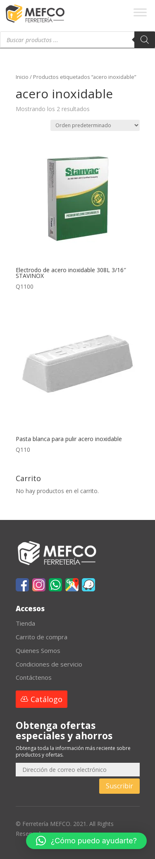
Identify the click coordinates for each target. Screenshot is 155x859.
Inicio (22, 77)
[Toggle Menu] (140, 12)
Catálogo (46, 699)
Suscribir (119, 785)
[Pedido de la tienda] (95, 125)
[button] (86, 841)
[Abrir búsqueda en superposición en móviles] (77, 39)
